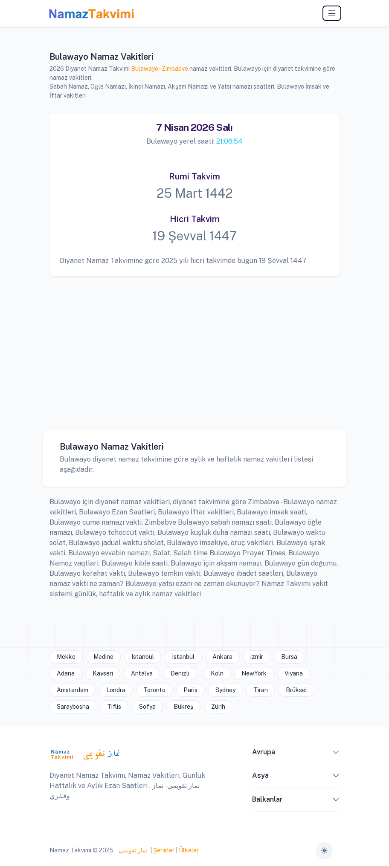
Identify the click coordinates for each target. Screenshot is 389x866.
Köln (217, 673)
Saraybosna (73, 706)
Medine (103, 656)
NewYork (254, 673)
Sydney (225, 690)
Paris (190, 690)
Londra (115, 690)
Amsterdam (72, 690)
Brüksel (296, 690)
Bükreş (183, 706)
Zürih (218, 706)
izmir (256, 656)
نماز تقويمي (132, 850)
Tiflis (114, 706)
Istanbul (142, 656)
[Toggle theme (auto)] (324, 850)
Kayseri (103, 673)
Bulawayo (144, 68)
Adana (66, 673)
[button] (336, 754)
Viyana (293, 673)
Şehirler (163, 850)
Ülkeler (189, 850)
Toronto (154, 690)
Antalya (142, 673)
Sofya (147, 706)
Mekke (66, 656)
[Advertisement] (194, 347)
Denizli (180, 673)
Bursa (289, 656)
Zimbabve (175, 68)
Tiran (260, 690)
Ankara (222, 656)
